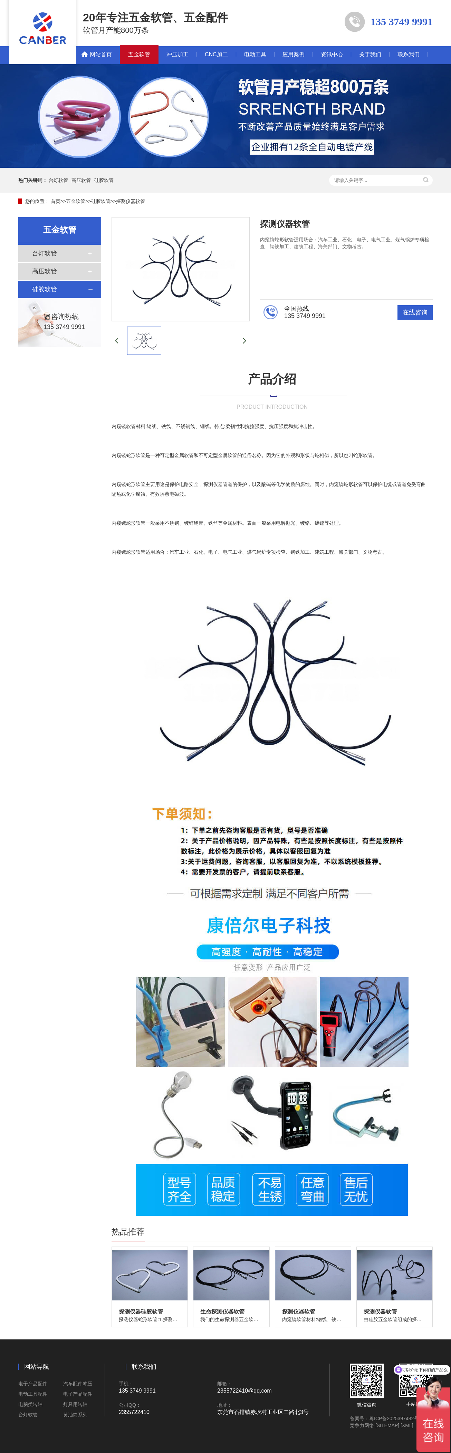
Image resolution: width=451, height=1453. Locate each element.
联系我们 (408, 54)
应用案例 (293, 54)
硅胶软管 (104, 180)
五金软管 (139, 54)
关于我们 (370, 54)
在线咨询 (415, 312)
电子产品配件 (32, 1383)
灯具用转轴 (75, 1404)
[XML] (407, 1425)
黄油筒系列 (75, 1414)
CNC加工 (216, 54)
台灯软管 (58, 180)
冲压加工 (177, 54)
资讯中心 (332, 54)
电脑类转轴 (30, 1404)
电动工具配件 (32, 1394)
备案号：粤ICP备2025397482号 (384, 1418)
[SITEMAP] (387, 1425)
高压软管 (81, 180)
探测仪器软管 (130, 201)
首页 (55, 201)
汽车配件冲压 (77, 1383)
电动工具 (255, 54)
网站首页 (101, 54)
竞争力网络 (362, 1425)
